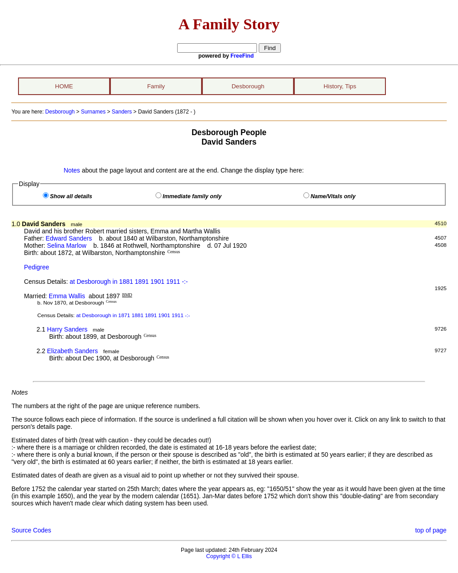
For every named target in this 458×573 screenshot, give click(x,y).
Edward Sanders (69, 238)
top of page (431, 530)
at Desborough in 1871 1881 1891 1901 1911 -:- (133, 315)
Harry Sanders (67, 329)
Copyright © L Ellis (229, 556)
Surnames (93, 112)
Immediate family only (192, 196)
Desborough (248, 86)
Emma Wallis (67, 296)
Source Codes (31, 530)
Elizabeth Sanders (72, 351)
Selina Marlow (66, 245)
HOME (64, 86)
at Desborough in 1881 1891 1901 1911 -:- (128, 281)
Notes (72, 170)
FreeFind (242, 56)
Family (156, 86)
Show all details (71, 196)
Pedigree (36, 267)
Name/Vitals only (333, 196)
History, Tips (340, 86)
